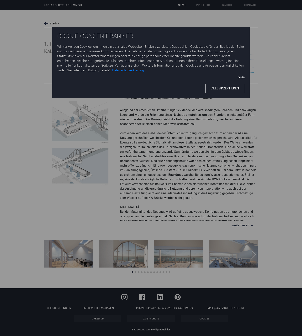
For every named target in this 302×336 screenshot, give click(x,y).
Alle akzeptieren (225, 88)
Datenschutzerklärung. (128, 70)
